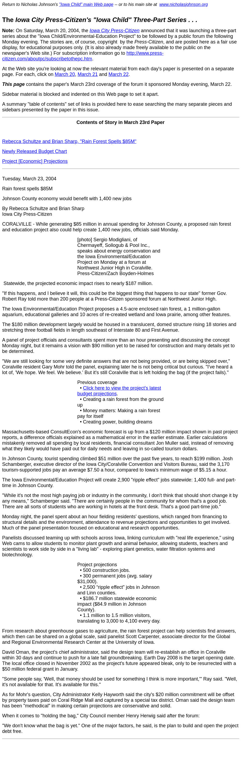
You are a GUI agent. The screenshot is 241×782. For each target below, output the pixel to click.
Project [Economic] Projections (35, 161)
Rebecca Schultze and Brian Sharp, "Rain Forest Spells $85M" (69, 141)
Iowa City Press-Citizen (115, 30)
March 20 (65, 74)
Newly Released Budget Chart (34, 151)
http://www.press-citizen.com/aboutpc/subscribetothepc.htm (82, 55)
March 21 (88, 74)
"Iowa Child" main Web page (86, 4)
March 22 (118, 74)
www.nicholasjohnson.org (183, 4)
